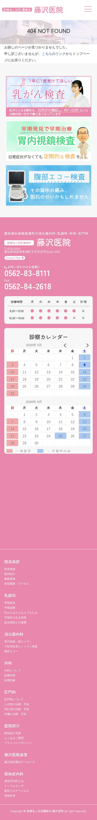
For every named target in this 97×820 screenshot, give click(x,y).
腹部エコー (11, 651)
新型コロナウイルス (16, 790)
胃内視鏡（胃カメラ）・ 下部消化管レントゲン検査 (21, 644)
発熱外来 (9, 795)
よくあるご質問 (14, 738)
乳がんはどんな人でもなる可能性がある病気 (21, 615)
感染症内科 (13, 774)
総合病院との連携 (15, 622)
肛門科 (10, 692)
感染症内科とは (14, 781)
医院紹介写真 (12, 733)
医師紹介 (9, 574)
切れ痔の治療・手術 (16, 709)
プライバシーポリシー (18, 743)
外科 (8, 663)
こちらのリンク (54, 53)
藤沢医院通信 (15, 754)
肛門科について (14, 699)
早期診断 (9, 607)
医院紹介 (12, 726)
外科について (12, 670)
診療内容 (9, 675)
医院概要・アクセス (16, 583)
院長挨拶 (12, 561)
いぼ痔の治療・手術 (16, 704)
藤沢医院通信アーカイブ (19, 762)
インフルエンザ (14, 785)
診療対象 (9, 680)
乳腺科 (10, 595)
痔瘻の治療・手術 (15, 714)
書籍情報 (9, 578)
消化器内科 (13, 634)
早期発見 (9, 602)
